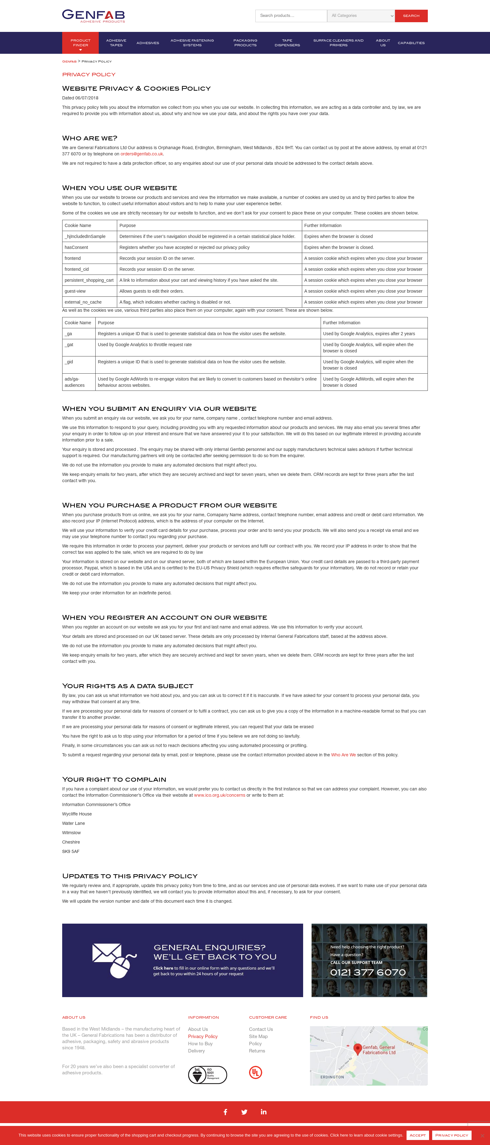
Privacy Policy (203, 1037)
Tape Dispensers (287, 43)
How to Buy (200, 1044)
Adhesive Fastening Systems (192, 43)
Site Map (258, 1037)
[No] (482, 1135)
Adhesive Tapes (116, 43)
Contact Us (261, 1029)
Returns (257, 1051)
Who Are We (343, 755)
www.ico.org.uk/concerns (219, 796)
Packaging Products (245, 43)
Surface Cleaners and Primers (338, 43)
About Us (383, 43)
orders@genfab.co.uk (142, 154)
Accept (418, 1135)
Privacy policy (451, 1135)
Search (411, 16)
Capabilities (411, 43)
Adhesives (148, 43)
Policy (255, 1044)
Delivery (196, 1051)
